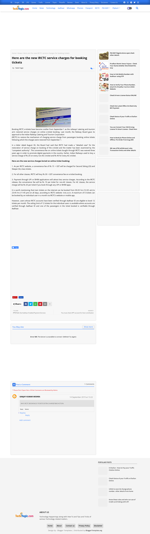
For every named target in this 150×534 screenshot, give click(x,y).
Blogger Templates (64, 530)
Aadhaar (61, 8)
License (48, 2)
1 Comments (89, 384)
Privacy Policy (94, 2)
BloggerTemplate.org (94, 530)
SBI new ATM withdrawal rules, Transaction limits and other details (123, 149)
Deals (77, 2)
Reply (21, 409)
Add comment (24, 420)
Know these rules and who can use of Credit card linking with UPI (122, 501)
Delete (27, 409)
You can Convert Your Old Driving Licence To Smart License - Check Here (123, 128)
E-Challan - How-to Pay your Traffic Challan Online (121, 469)
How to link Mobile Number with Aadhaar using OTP (122, 75)
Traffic (41, 2)
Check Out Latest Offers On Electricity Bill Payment (123, 107)
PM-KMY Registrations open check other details (122, 54)
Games (33, 2)
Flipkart (115, 8)
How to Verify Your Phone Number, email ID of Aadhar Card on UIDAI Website (122, 87)
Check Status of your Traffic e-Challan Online (123, 117)
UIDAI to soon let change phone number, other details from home (121, 490)
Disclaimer (104, 2)
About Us (84, 2)
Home (34, 8)
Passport (89, 8)
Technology (50, 8)
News (41, 8)
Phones (80, 8)
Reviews (70, 2)
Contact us (114, 2)
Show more (88, 327)
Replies (23, 413)
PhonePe (62, 2)
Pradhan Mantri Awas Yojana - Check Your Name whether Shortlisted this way (123, 66)
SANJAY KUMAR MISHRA (30, 396)
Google (17, 2)
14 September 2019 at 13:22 (81, 397)
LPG (27, 2)
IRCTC (97, 8)
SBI (23, 2)
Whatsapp (71, 8)
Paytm (55, 2)
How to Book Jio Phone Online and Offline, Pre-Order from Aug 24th (122, 139)
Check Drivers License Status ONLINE (123, 95)
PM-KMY (105, 8)
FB (12, 2)
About (59, 526)
